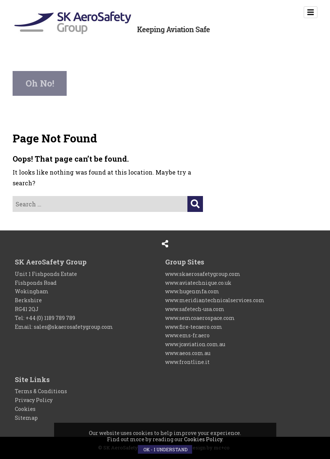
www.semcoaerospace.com (200, 317)
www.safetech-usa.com (194, 309)
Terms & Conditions (41, 391)
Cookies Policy (203, 439)
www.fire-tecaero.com (193, 326)
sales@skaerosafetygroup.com (73, 326)
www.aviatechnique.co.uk (198, 282)
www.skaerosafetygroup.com (202, 273)
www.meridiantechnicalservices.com (214, 300)
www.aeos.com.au (187, 353)
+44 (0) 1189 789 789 (50, 317)
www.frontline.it (187, 361)
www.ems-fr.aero (187, 335)
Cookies (25, 408)
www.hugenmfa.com (192, 291)
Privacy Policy (34, 400)
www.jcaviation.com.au (195, 344)
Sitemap (26, 417)
